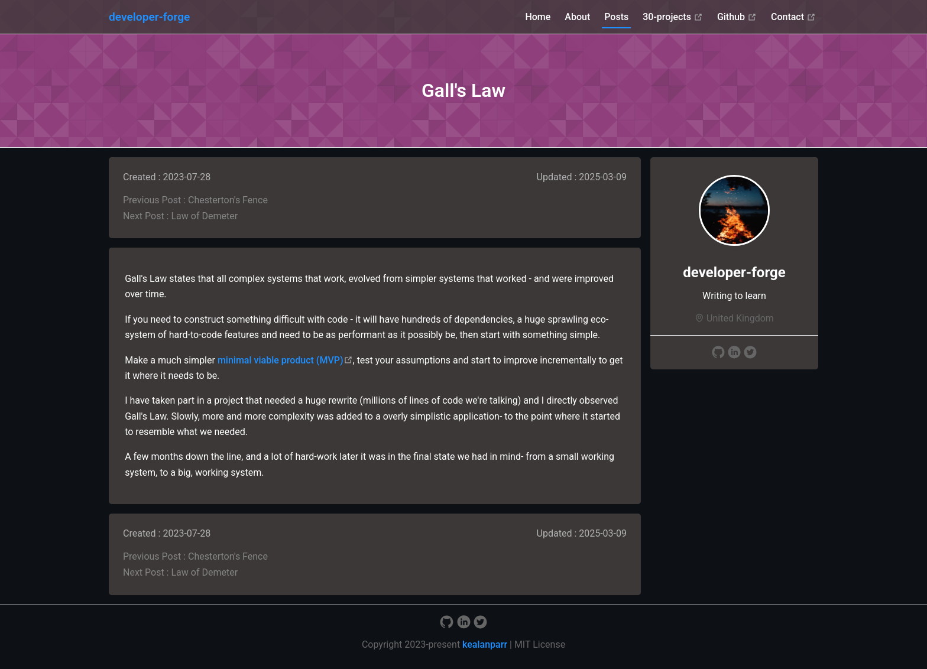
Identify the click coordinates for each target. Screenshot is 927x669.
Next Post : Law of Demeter (180, 216)
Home (537, 16)
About (577, 16)
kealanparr (484, 644)
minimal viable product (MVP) (285, 360)
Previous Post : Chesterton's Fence (195, 200)
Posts (616, 16)
